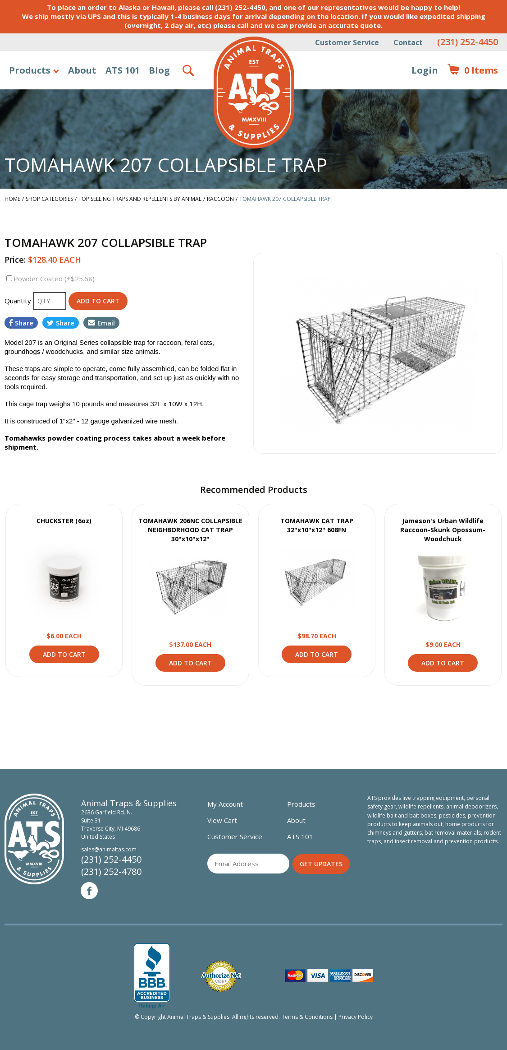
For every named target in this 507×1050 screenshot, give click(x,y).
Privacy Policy (355, 1017)
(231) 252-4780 (111, 871)
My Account (225, 803)
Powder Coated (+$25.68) (54, 278)
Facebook (89, 890)
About (82, 70)
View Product (64, 578)
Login (424, 70)
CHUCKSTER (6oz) (64, 520)
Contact (408, 42)
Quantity (19, 300)
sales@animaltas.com (109, 849)
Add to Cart (64, 654)
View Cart (222, 820)
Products (29, 70)
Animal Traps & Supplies (254, 93)
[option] (378, 353)
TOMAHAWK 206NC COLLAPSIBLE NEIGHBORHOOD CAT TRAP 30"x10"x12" (190, 529)
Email (101, 322)
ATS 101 (122, 70)
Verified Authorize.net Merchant (221, 976)
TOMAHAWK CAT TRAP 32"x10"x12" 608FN (316, 525)
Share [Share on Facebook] (21, 322)
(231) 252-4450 (467, 42)
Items (472, 70)
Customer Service (347, 42)
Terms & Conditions (307, 1017)
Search (189, 70)
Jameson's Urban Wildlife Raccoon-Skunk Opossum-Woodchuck (442, 529)
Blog (159, 70)
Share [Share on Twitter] (60, 322)
